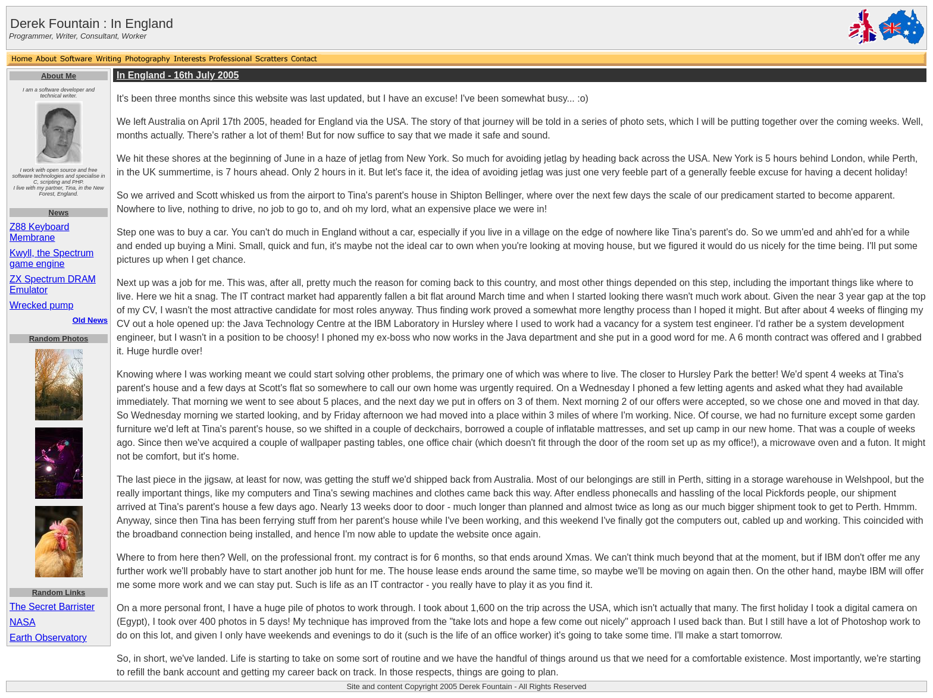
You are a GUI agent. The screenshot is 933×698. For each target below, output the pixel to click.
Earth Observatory (48, 638)
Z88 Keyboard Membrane (40, 232)
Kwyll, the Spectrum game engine (51, 258)
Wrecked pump (41, 305)
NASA (23, 622)
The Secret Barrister (52, 607)
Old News (90, 320)
